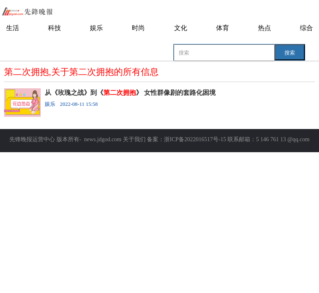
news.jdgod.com (102, 139)
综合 (306, 27)
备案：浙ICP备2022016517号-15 (186, 139)
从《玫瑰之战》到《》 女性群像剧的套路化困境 (130, 92)
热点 (264, 27)
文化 (180, 27)
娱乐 (96, 27)
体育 (222, 27)
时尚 (138, 27)
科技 (54, 27)
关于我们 (134, 139)
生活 (12, 27)
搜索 (289, 53)
